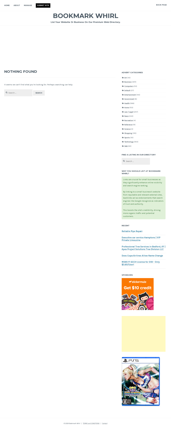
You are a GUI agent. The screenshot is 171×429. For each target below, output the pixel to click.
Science (127, 129)
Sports (127, 138)
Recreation (128, 120)
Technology (129, 142)
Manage (28, 5)
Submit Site (43, 5)
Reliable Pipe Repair (132, 231)
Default (127, 90)
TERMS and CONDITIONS (91, 423)
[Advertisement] (85, 44)
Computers (128, 86)
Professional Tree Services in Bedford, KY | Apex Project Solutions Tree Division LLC (144, 248)
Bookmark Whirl (85, 16)
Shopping (128, 133)
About (17, 5)
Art (125, 78)
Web (126, 146)
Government (129, 99)
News (126, 116)
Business (128, 82)
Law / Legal (128, 112)
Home (7, 5)
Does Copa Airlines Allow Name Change (142, 255)
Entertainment (130, 95)
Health (127, 103)
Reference (128, 125)
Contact (104, 423)
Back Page (161, 5)
